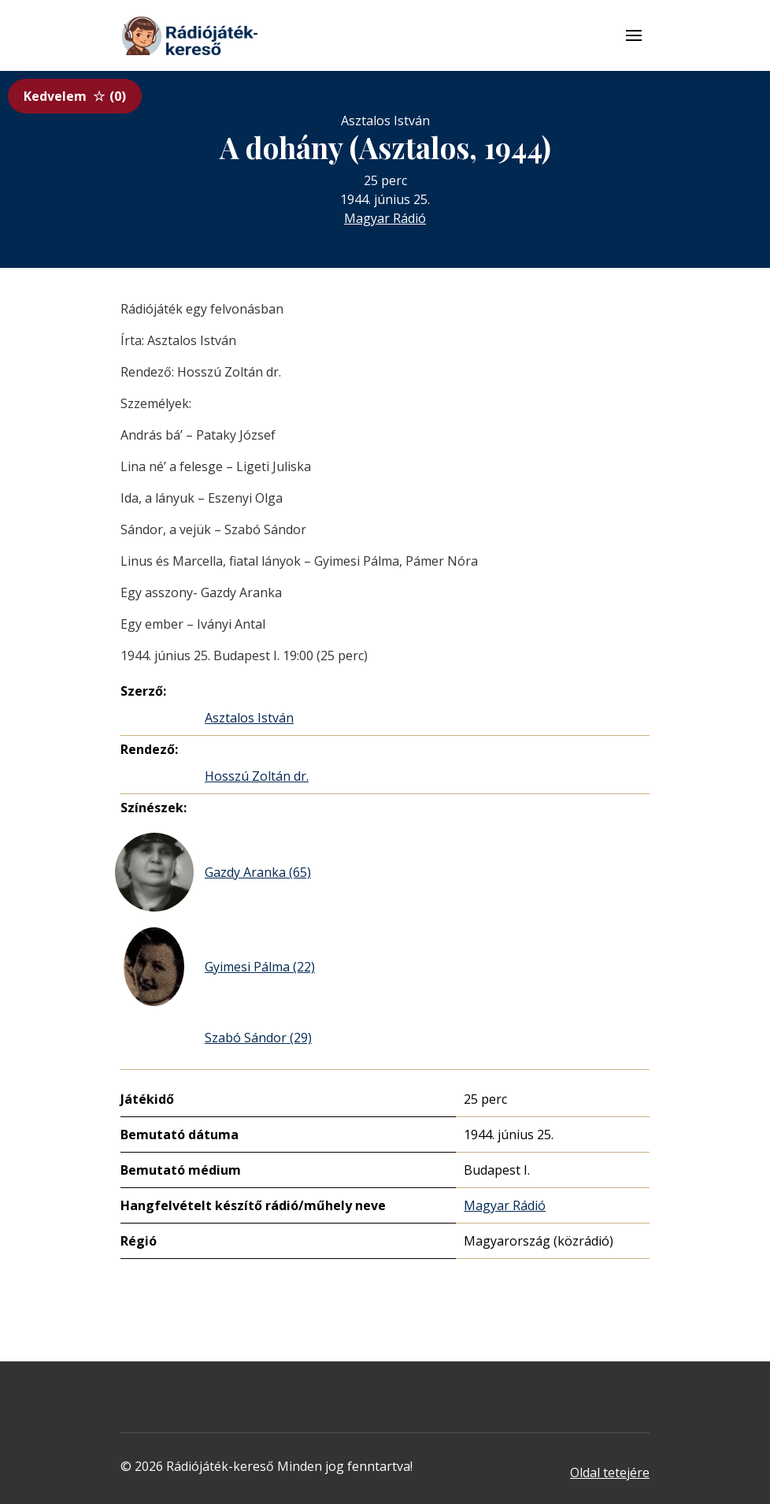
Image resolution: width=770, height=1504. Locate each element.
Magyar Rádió (385, 218)
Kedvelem (75, 96)
